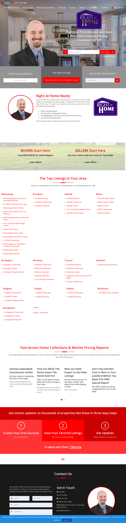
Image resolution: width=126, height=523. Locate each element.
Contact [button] (105, 8)
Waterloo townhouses (43, 248)
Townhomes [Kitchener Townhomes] (43, 246)
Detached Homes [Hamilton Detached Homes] (107, 246)
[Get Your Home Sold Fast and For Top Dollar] (90, 154)
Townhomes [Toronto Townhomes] (74, 258)
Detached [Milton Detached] (104, 205)
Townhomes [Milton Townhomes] (105, 202)
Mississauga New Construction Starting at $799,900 (14, 196)
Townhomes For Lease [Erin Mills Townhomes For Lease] (15, 199)
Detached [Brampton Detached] (42, 200)
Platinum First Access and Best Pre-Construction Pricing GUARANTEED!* (89, 36)
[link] (117, 78)
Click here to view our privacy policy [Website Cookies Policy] (63, 517)
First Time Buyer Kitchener (44, 256)
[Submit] (16, 494)
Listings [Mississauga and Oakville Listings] (15, 224)
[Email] (42, 466)
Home (6, 8)
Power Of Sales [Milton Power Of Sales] (106, 197)
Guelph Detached (42, 270)
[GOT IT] (67, 520)
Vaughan (7, 264)
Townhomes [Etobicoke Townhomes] (74, 248)
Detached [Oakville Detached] (72, 195)
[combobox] (20, 78)
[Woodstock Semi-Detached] (109, 268)
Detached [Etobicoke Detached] (73, 246)
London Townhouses (40, 283)
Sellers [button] (82, 8)
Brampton (38, 191)
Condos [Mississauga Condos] (10, 233)
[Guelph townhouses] (43, 268)
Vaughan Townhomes (6, 268)
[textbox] (20, 78)
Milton (99, 191)
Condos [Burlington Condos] (10, 248)
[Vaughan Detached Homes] (14, 273)
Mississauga (7, 191)
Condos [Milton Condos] (103, 200)
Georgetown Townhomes (6, 283)
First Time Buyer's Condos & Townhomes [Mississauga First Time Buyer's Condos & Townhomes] (14, 230)
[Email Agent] (6, 3)
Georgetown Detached (6, 288)
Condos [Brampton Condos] (41, 195)
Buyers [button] (72, 8)
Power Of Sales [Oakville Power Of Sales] (74, 205)
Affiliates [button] (93, 8)
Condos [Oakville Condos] (72, 200)
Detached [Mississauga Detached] (11, 236)
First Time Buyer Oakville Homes (78, 202)
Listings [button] (16, 8)
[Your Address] (100, 78)
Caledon (70, 264)
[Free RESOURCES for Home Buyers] (35, 154)
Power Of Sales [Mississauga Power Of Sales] (13, 202)
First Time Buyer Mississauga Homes (14, 215)
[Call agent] (19, 3)
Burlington (6, 242)
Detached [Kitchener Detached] (42, 253)
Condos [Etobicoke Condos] (72, 251)
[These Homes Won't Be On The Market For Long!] (61, 78)
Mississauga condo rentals (13, 221)
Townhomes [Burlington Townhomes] (12, 246)
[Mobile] (30, 472)
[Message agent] (71, 466)
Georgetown (9, 279)
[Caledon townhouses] (75, 268)
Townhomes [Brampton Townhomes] (43, 197)
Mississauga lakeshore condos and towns (16, 210)
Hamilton (101, 242)
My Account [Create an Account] (118, 8)
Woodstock (103, 264)
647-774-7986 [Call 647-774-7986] (89, 63)
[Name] (19, 466)
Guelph (38, 264)
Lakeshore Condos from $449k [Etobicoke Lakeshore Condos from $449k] (79, 254)
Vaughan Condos (11, 270)
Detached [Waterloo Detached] (42, 251)
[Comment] (30, 483)
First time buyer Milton (106, 195)
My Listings (28, 8)
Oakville (68, 191)
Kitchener (38, 242)
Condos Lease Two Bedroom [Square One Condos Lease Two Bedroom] (14, 206)
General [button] (62, 8)
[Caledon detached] (74, 270)
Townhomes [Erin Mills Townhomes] (11, 226)
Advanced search (109, 56)
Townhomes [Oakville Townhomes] (74, 197)
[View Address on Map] (71, 474)
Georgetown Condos (6, 285)
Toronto (68, 242)
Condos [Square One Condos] (10, 219)
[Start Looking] (107, 52)
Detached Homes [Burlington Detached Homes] (13, 251)
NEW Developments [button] (45, 8)
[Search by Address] (89, 52)
